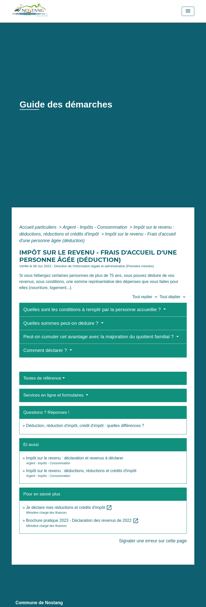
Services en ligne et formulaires (54, 395)
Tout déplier (173, 297)
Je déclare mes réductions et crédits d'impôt (69, 507)
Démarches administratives (109, 115)
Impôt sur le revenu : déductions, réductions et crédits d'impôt (81, 471)
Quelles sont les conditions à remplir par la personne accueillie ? (92, 309)
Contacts (32, 585)
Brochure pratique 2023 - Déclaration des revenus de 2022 (82, 520)
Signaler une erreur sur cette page (153, 540)
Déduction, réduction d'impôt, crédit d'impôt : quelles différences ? (85, 425)
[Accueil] (43, 11)
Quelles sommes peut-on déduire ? (61, 323)
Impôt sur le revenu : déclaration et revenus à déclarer (74, 458)
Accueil (28, 115)
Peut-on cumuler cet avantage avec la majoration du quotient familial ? (99, 336)
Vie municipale (58, 115)
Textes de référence (42, 378)
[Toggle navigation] (188, 11)
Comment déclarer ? (45, 350)
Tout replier (146, 297)
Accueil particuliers (38, 227)
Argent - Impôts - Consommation (95, 227)
